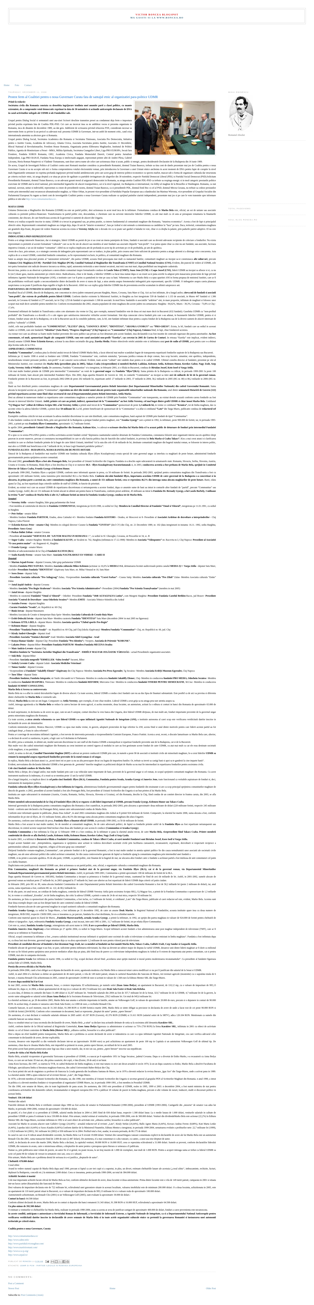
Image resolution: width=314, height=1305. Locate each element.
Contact (27, 85)
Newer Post (13, 1288)
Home (7, 85)
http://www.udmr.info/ (18, 1240)
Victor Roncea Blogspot (157, 14)
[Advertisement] (157, 54)
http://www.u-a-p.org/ (18, 1251)
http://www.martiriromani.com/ (23, 1247)
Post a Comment (16, 1283)
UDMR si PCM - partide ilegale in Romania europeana (51, 1266)
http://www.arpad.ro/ (18, 1255)
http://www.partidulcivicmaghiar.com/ (26, 1243)
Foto (17, 85)
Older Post (211, 1288)
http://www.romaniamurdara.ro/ (41, 199)
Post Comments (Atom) (32, 1295)
